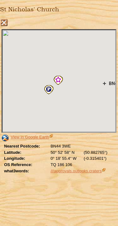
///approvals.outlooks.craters (76, 171)
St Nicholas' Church (29, 9)
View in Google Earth (30, 137)
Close (4, 22)
